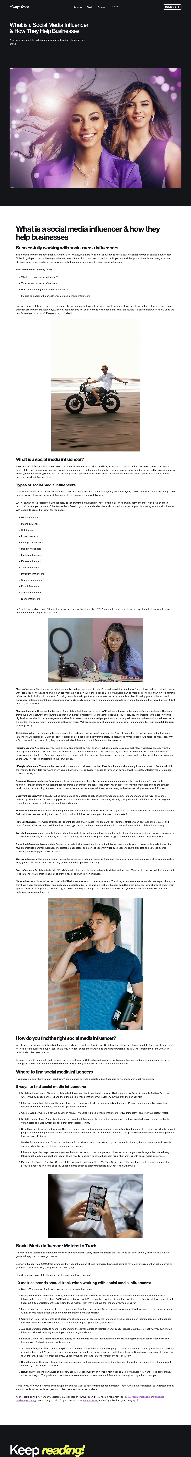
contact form (90, 1400)
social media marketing (137, 1396)
